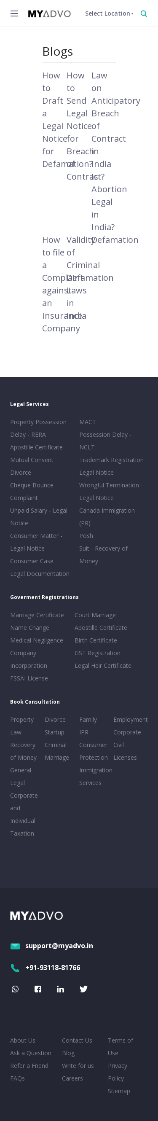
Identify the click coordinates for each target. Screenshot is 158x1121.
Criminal (56, 745)
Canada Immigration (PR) (107, 516)
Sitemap (119, 1091)
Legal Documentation (40, 574)
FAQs (17, 1078)
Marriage (57, 757)
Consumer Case (32, 561)
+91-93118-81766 (45, 967)
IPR (83, 732)
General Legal (20, 776)
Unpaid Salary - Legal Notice (38, 516)
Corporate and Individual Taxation (24, 814)
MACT (87, 422)
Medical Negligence (36, 640)
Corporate (127, 732)
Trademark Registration (111, 460)
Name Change (29, 628)
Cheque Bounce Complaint (32, 491)
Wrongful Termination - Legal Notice (111, 491)
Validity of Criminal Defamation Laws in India (90, 277)
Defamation (115, 239)
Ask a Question (30, 1053)
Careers (72, 1078)
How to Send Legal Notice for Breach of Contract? (85, 126)
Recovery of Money (23, 751)
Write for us (78, 1066)
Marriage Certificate (37, 615)
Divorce (55, 719)
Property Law (22, 725)
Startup (54, 732)
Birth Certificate (96, 640)
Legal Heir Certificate (103, 665)
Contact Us (77, 1040)
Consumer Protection (93, 751)
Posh (86, 536)
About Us (22, 1040)
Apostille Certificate (36, 447)
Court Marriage (95, 615)
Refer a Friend (29, 1066)
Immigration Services (94, 776)
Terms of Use (120, 1046)
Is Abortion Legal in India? (109, 202)
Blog (68, 1053)
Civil (118, 745)
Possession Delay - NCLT (105, 440)
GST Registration (98, 653)
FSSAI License (29, 678)
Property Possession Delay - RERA (38, 428)
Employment (129, 719)
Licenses (125, 757)
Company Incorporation (28, 659)
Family (88, 719)
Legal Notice (96, 472)
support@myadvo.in (51, 945)
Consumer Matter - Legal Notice (36, 542)
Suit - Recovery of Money (103, 554)
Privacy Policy (117, 1072)
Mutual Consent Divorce (32, 466)
